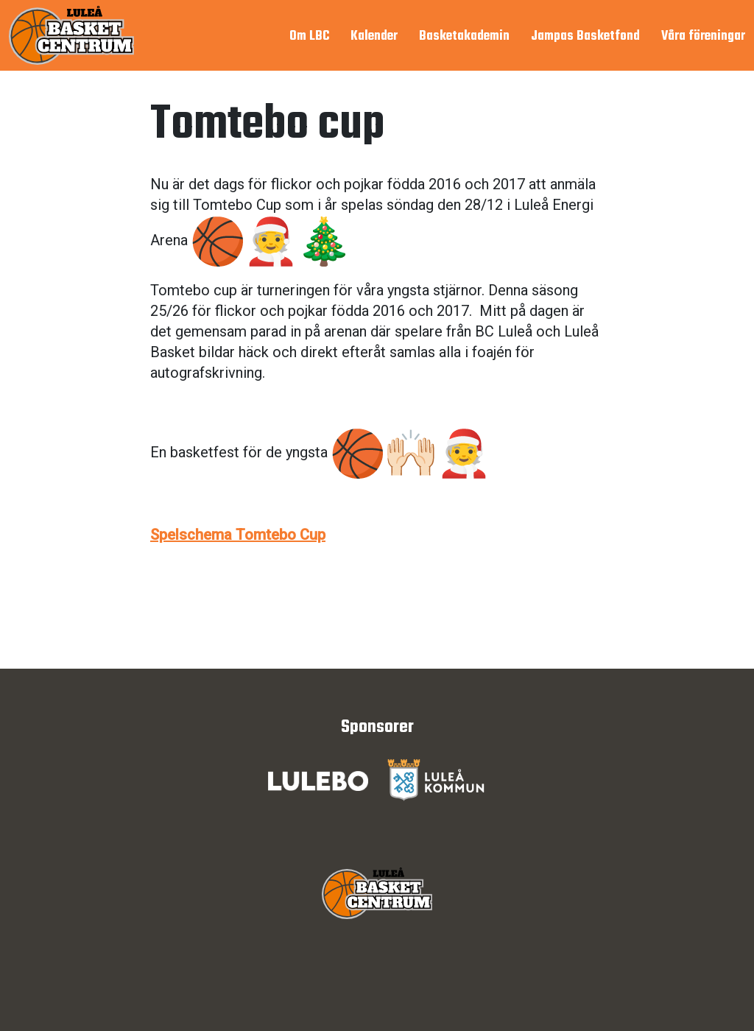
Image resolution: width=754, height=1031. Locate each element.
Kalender (374, 36)
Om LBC (309, 36)
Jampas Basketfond (585, 36)
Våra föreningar (703, 36)
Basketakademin (464, 36)
